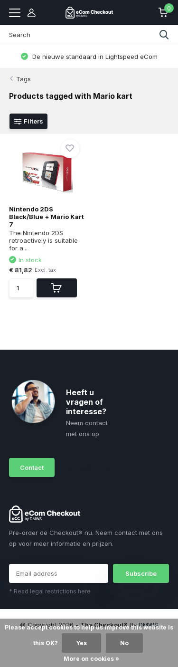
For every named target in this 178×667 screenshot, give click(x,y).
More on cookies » (91, 658)
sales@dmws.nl (89, 467)
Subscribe (141, 573)
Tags (23, 79)
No (124, 643)
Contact (32, 467)
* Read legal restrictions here (50, 591)
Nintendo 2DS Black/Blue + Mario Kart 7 (46, 216)
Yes (81, 643)
